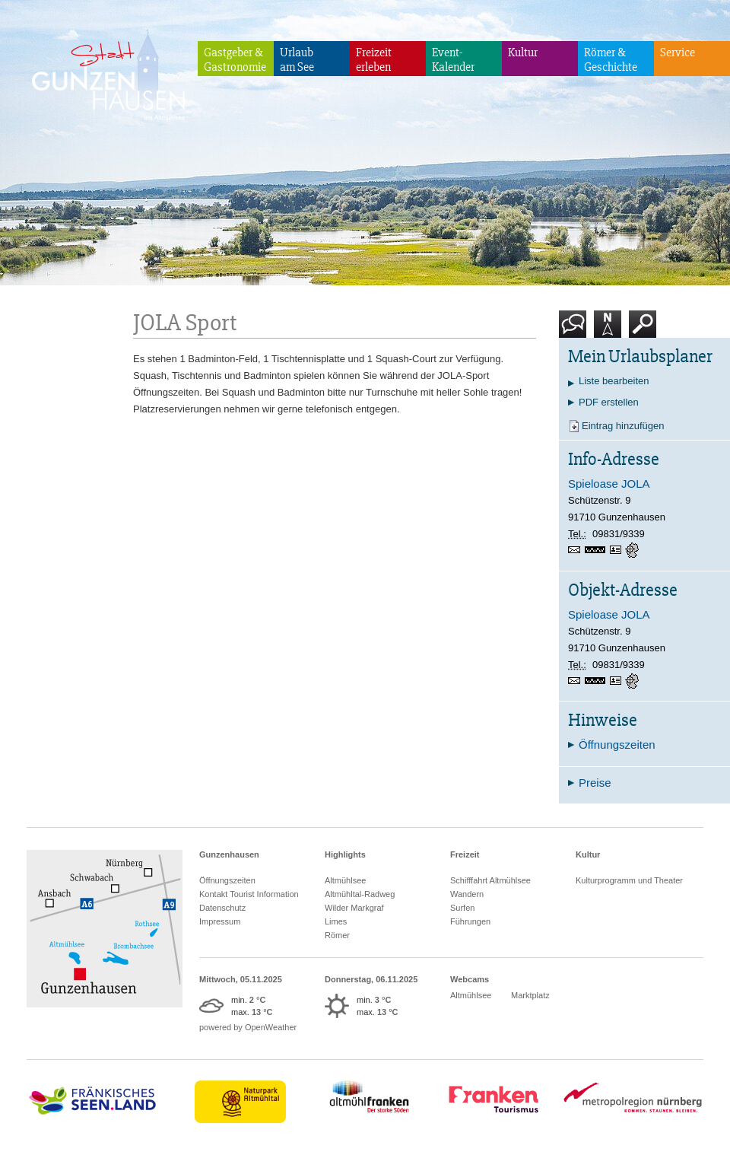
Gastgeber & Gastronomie (235, 60)
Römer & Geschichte (610, 60)
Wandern (467, 894)
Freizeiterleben (374, 60)
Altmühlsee (345, 880)
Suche (643, 329)
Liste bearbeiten (614, 381)
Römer (337, 935)
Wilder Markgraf (354, 907)
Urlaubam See (297, 60)
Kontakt (575, 329)
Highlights (345, 854)
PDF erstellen (609, 402)
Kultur (523, 52)
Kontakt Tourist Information (249, 894)
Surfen (462, 907)
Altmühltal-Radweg (360, 894)
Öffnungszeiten (227, 880)
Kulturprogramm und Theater (629, 880)
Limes (336, 921)
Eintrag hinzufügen (623, 425)
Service (677, 52)
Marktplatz (530, 995)
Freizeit (465, 854)
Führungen (470, 921)
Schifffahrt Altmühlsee (490, 880)
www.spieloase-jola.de (597, 551)
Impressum (219, 921)
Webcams (469, 979)
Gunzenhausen (229, 854)
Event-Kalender (453, 60)
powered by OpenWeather (248, 1027)
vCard (617, 550)
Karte (607, 329)
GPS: (633, 550)
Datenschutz (222, 907)
